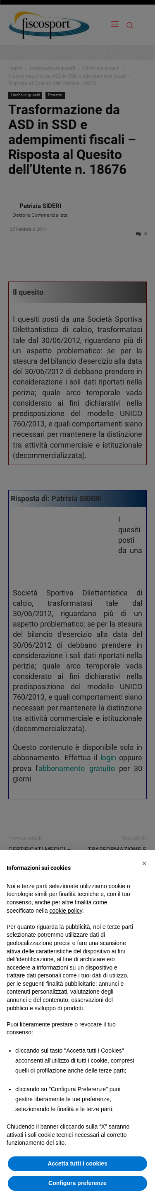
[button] (144, 863)
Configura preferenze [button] (77, 1183)
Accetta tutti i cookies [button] (77, 1163)
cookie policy (66, 910)
